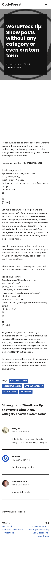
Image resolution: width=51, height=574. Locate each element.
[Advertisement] (25, 106)
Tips (26, 64)
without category (34, 386)
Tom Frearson (19, 481)
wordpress (26, 392)
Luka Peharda (15, 64)
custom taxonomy (12, 386)
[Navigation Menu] (46, 4)
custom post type (18, 381)
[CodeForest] (11, 4)
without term (9, 392)
